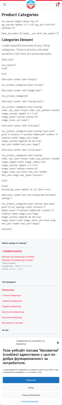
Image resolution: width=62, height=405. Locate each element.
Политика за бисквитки (29, 401)
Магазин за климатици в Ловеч (17, 260)
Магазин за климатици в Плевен (18, 256)
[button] (58, 342)
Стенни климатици (11, 295)
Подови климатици (11, 306)
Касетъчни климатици (13, 311)
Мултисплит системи (12, 322)
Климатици (8, 289)
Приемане (31, 380)
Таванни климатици (12, 300)
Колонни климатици (12, 317)
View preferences (31, 395)
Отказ (31, 387)
